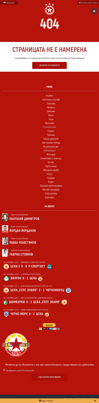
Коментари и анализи (50, 158)
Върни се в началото (49, 65)
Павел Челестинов (22, 243)
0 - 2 (25, 278)
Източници (50, 166)
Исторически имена (88, 3)
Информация (50, 150)
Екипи (51, 115)
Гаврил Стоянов (21, 254)
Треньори (50, 103)
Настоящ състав (51, 99)
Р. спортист (36, 266)
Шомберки (17, 302)
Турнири (51, 135)
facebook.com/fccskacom (20, 370)
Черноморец (55, 290)
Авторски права (51, 170)
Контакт (49, 197)
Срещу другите (51, 138)
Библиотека (51, 193)
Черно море (19, 314)
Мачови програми (50, 189)
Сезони (50, 131)
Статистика (49, 127)
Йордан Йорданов (22, 231)
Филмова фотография (51, 185)
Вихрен (15, 278)
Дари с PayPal (46, 401)
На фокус (50, 206)
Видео (51, 182)
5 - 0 (24, 266)
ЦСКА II (15, 266)
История (50, 154)
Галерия (51, 178)
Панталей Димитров (24, 219)
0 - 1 (29, 302)
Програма (49, 123)
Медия (49, 174)
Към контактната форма (49, 377)
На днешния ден (51, 146)
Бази (51, 119)
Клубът (49, 95)
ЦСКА (33, 278)
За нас (51, 162)
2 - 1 (41, 290)
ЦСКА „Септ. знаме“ (23, 290)
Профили (51, 107)
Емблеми (51, 111)
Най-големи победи (51, 142)
